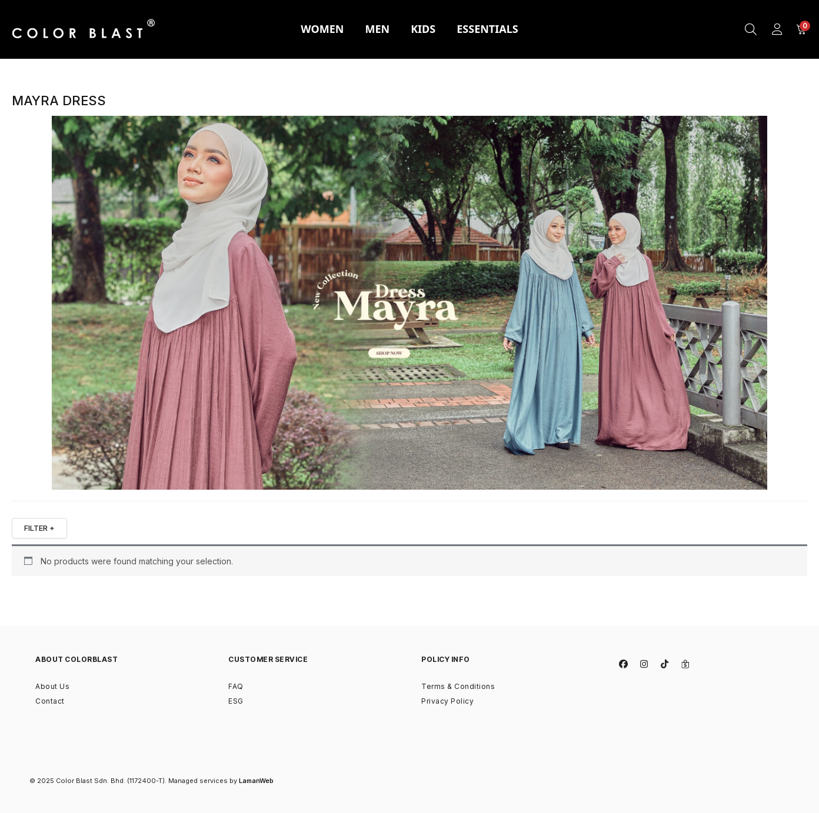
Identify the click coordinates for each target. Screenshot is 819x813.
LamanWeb (256, 781)
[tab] (322, 29)
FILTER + (39, 528)
